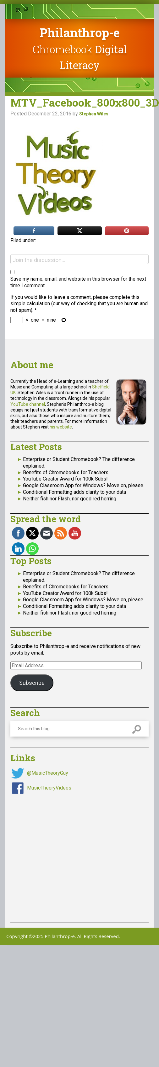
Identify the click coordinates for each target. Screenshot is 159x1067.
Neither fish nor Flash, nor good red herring (69, 499)
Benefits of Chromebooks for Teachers (65, 472)
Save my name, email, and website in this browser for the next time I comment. (78, 282)
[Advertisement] (59, 855)
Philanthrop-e (80, 32)
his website (61, 426)
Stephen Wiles (93, 113)
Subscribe (32, 682)
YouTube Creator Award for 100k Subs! (65, 479)
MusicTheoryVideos (49, 788)
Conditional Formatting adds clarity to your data (74, 492)
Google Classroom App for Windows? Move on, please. (83, 485)
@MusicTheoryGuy (47, 773)
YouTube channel (27, 404)
